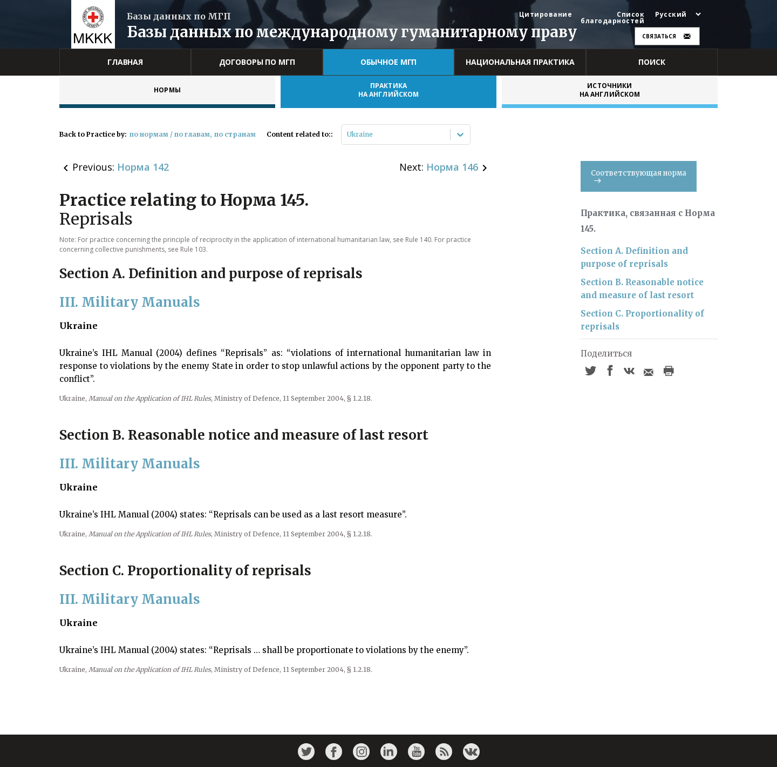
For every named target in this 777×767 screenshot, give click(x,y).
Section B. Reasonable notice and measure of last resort (642, 288)
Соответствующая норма (638, 176)
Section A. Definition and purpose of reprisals (634, 257)
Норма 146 (452, 166)
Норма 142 (143, 166)
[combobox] (348, 134)
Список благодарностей (612, 17)
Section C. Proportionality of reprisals (642, 320)
